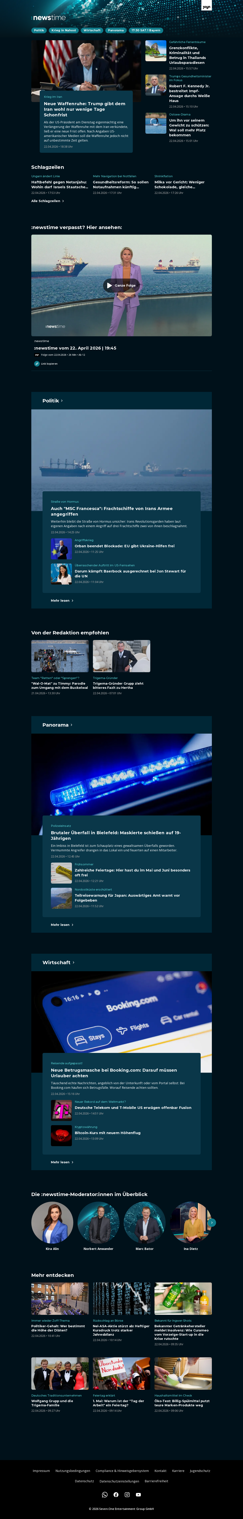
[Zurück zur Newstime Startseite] (48, 17)
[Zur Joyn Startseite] (206, 5)
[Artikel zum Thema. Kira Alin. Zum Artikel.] (52, 1226)
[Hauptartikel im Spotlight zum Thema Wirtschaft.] (59, 962)
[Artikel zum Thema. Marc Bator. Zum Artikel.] (145, 1226)
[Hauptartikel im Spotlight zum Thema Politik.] (53, 401)
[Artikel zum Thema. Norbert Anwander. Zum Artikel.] (98, 1226)
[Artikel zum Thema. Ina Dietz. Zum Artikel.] (191, 1226)
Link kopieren (46, 364)
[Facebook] (116, 1494)
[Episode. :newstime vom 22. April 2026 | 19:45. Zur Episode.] (121, 296)
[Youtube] (138, 1494)
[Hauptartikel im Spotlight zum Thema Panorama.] (58, 725)
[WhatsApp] (105, 1494)
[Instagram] (127, 1494)
